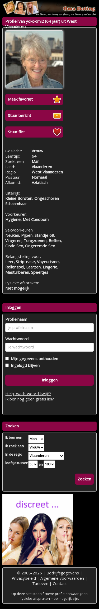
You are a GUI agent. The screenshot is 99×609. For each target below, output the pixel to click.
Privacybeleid (24, 578)
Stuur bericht (19, 115)
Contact (60, 583)
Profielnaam (16, 319)
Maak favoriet (20, 99)
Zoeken (84, 478)
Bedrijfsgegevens (62, 572)
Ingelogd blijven (24, 365)
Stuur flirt (16, 131)
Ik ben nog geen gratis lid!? (29, 399)
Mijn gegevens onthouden (33, 358)
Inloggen (50, 380)
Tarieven (40, 583)
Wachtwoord (17, 338)
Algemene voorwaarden (62, 578)
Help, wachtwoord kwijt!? (28, 393)
